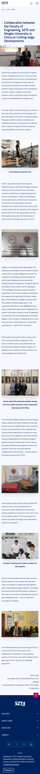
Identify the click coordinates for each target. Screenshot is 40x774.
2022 (13, 9)
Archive (8, 9)
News (3, 9)
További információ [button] (11, 765)
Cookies (20, 753)
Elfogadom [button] (8, 770)
